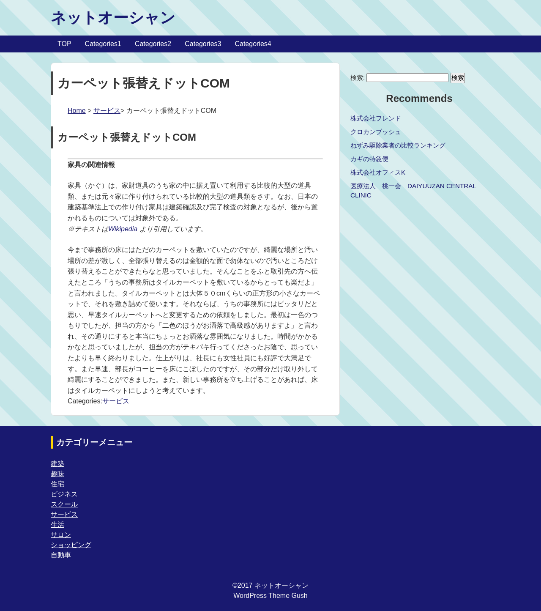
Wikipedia (122, 229)
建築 (57, 463)
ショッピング (71, 544)
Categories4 (253, 43)
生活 (57, 524)
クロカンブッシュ (375, 131)
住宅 (57, 484)
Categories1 (103, 43)
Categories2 (153, 43)
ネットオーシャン (113, 17)
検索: (357, 77)
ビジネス (64, 494)
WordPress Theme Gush (270, 595)
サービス (106, 110)
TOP (64, 43)
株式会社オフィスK (377, 172)
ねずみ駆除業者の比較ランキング (397, 145)
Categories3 (203, 43)
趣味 (57, 473)
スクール (64, 504)
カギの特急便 (369, 158)
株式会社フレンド (375, 118)
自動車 (61, 555)
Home (77, 110)
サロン (61, 534)
